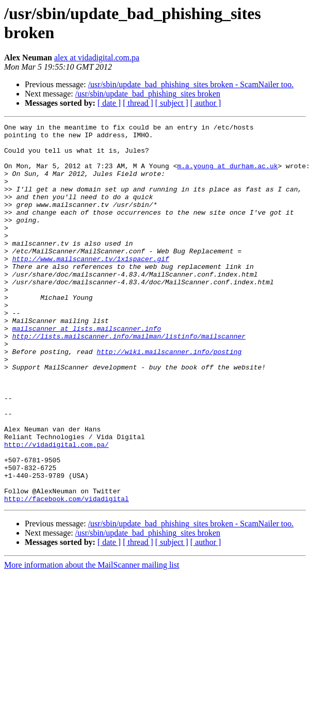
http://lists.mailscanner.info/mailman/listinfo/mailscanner (129, 379)
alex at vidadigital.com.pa (96, 57)
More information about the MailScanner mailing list (91, 640)
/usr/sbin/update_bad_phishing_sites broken (147, 93)
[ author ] (205, 103)
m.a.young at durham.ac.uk (227, 175)
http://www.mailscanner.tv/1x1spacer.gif (90, 286)
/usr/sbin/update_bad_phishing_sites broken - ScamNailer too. (191, 84)
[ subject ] (171, 103)
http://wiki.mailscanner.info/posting (168, 398)
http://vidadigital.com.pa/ (56, 509)
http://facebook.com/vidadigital (66, 574)
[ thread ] (138, 103)
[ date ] (109, 103)
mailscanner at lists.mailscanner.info (86, 370)
